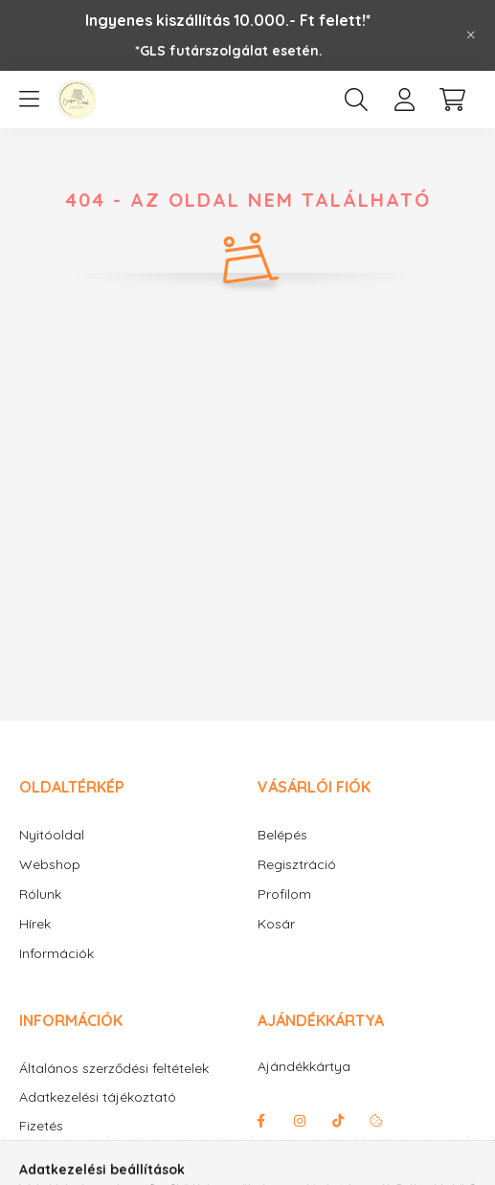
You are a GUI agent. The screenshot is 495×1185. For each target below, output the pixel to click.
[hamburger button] (29, 99)
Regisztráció (297, 864)
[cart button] (452, 99)
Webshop (49, 864)
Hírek (35, 923)
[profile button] (404, 99)
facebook (261, 1121)
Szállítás (45, 1155)
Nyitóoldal (51, 834)
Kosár (276, 923)
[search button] (356, 99)
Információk (56, 953)
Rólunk (40, 894)
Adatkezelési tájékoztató (97, 1097)
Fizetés (41, 1126)
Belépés (282, 834)
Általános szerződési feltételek (114, 1069)
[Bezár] (471, 35)
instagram (300, 1121)
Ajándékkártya (304, 1066)
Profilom (284, 894)
